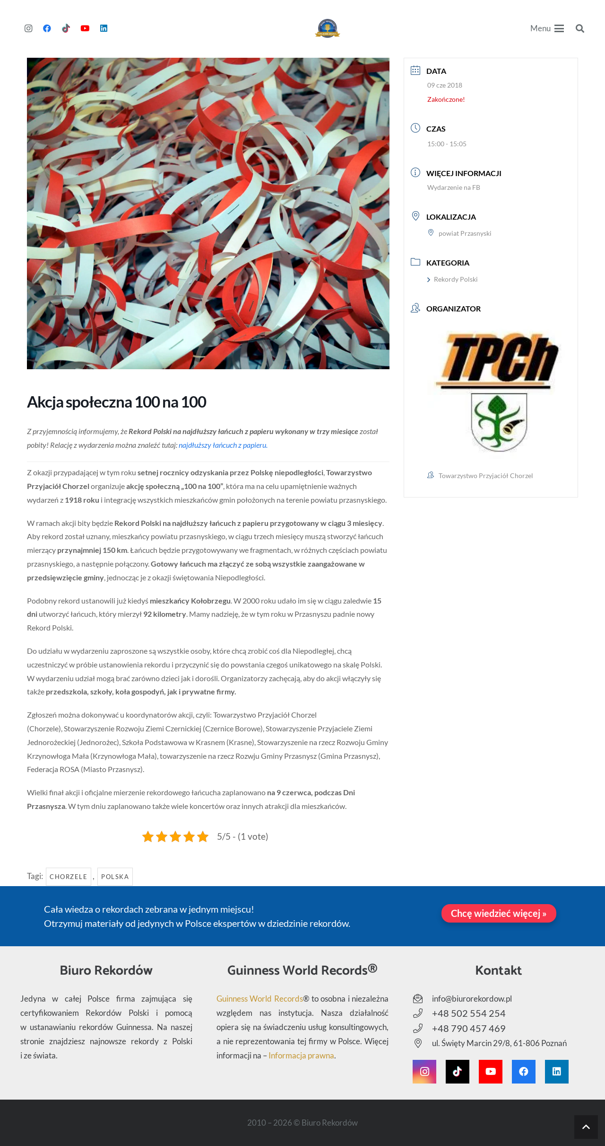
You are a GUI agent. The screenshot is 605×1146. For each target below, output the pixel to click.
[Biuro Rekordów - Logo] (328, 28)
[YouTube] (85, 28)
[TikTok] (66, 28)
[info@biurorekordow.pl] (422, 999)
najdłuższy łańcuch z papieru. (223, 444)
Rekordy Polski (452, 279)
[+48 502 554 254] (422, 1013)
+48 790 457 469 (469, 1028)
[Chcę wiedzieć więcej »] (498, 913)
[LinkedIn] (104, 28)
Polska (115, 876)
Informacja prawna (301, 1055)
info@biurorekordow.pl (472, 999)
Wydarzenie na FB (453, 187)
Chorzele (68, 876)
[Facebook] (47, 28)
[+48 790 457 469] (422, 1028)
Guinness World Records (259, 999)
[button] (547, 28)
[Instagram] (28, 28)
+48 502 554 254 (469, 1013)
